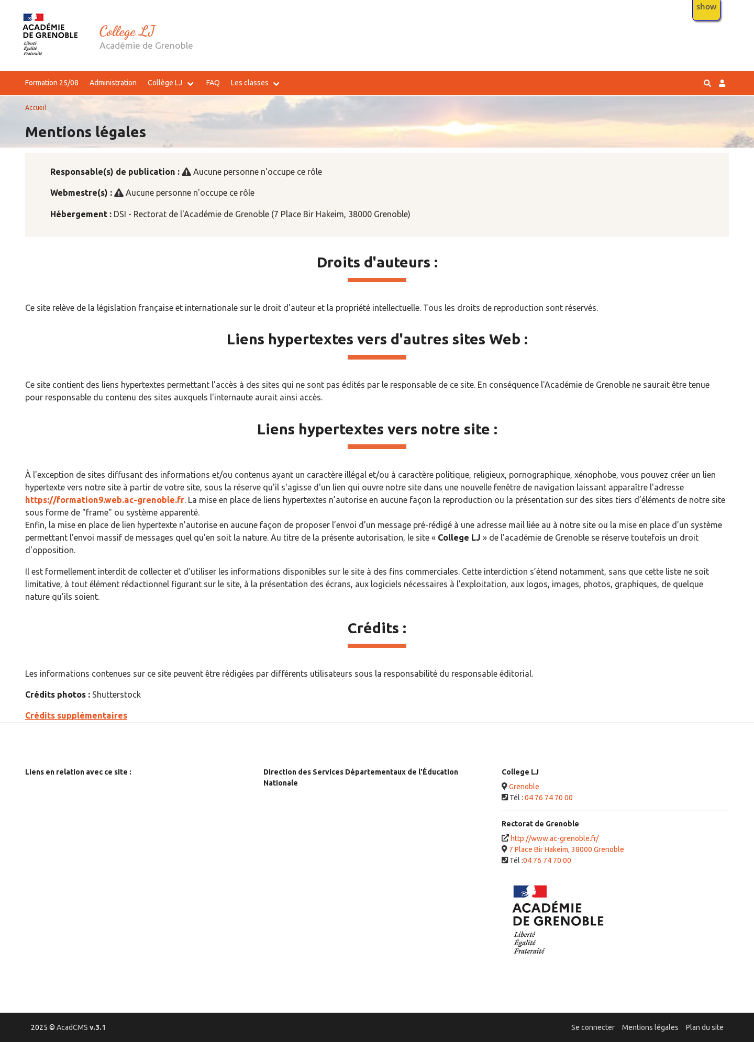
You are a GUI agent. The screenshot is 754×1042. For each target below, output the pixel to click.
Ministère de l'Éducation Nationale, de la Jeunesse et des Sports (135, 790)
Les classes (250, 83)
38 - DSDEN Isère (297, 838)
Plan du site (705, 1027)
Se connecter (593, 1027)
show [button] (706, 6)
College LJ (127, 31)
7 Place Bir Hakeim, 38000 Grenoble (566, 849)
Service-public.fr (57, 838)
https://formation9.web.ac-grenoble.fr (104, 500)
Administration (113, 83)
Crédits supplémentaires (76, 715)
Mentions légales (650, 1027)
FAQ (213, 83)
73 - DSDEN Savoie (299, 856)
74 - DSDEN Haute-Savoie (310, 874)
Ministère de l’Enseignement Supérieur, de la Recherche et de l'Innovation (131, 814)
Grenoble (524, 786)
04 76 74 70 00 (549, 797)
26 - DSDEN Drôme (299, 819)
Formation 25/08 (52, 83)
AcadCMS (81, 1027)
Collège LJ (165, 83)
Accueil (35, 107)
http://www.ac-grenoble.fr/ (554, 838)
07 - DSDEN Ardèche (302, 801)
